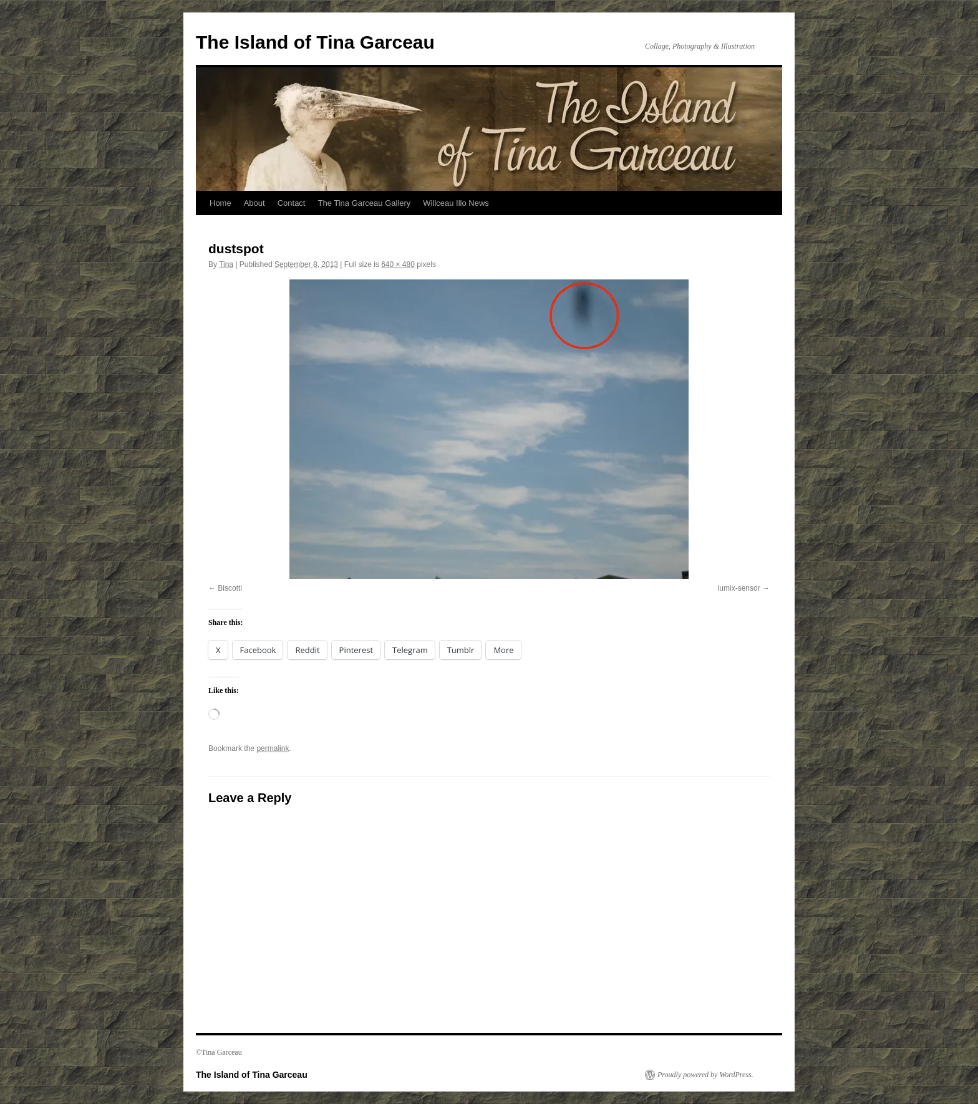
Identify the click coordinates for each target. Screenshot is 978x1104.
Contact (292, 203)
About (254, 203)
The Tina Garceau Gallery (363, 203)
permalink (272, 748)
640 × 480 (398, 264)
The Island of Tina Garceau (315, 42)
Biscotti (230, 588)
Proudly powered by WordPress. (705, 1074)
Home (220, 203)
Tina (226, 264)
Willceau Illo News (455, 203)
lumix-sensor (739, 588)
